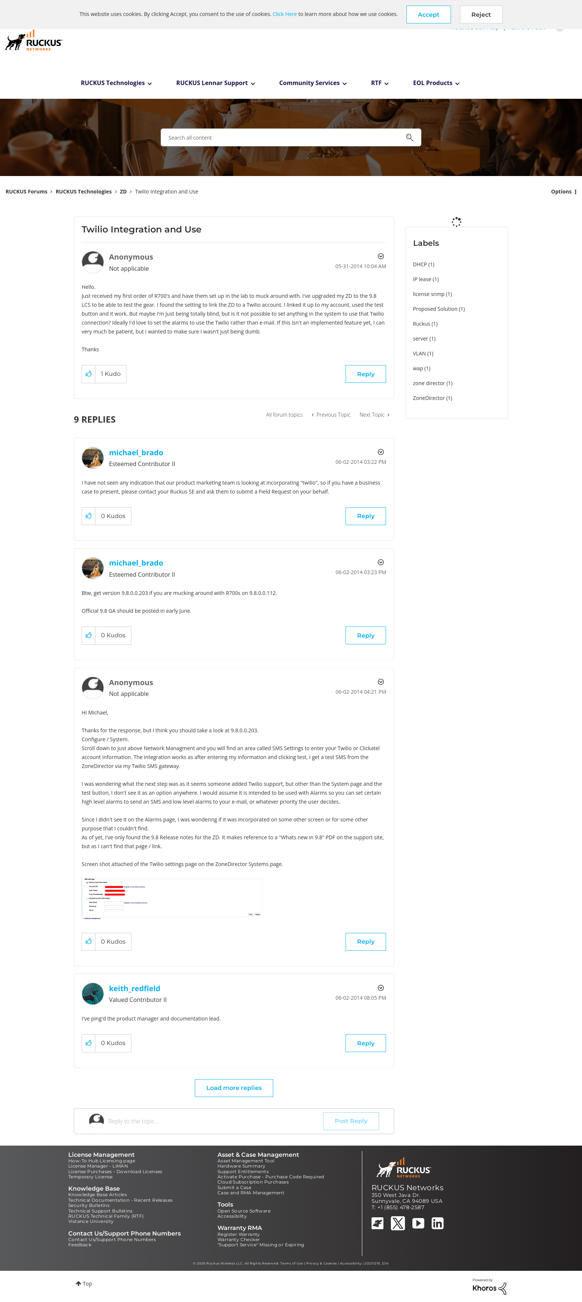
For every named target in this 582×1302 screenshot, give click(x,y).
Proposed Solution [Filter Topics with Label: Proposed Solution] (435, 308)
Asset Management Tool (246, 1160)
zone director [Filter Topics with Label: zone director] (429, 383)
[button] (428, 14)
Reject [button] (481, 14)
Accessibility (232, 1216)
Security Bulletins (88, 1205)
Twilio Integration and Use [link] (166, 191)
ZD (123, 191)
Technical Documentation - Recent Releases (120, 1200)
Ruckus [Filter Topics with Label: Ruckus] (422, 323)
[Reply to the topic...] (215, 1121)
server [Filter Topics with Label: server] (420, 338)
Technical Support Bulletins (100, 1211)
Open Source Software (244, 1211)
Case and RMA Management (251, 1192)
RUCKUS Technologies (113, 83)
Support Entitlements (243, 1171)
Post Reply (351, 1120)
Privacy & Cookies (321, 1263)
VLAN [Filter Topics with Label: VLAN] (419, 353)
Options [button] (561, 191)
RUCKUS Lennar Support (212, 83)
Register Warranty (239, 1234)
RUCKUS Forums (27, 191)
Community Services (309, 83)
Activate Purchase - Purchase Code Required (271, 1176)
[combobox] (291, 137)
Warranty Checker (239, 1239)
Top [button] (87, 1283)
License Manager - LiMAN (98, 1166)
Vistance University (91, 1221)
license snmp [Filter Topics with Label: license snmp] (429, 293)
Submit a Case (234, 1187)
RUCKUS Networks (408, 1187)
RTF (376, 83)
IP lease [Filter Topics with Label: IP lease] (422, 279)
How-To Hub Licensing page (101, 1160)
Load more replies (234, 1087)
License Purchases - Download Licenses (115, 1171)
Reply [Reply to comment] (366, 516)
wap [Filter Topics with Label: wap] (418, 368)
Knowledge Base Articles (97, 1194)
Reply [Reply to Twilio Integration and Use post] (366, 374)
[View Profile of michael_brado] (136, 452)
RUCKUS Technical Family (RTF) (106, 1216)
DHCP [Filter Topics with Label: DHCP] (420, 264)
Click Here (285, 13)
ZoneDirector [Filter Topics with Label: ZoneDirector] (429, 397)
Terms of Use (291, 1263)
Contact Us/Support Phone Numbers (112, 1239)
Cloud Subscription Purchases (253, 1182)
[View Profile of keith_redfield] (134, 988)
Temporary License (90, 1176)
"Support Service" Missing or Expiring (261, 1244)
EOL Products (432, 83)
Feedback (79, 1244)
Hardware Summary (241, 1166)
